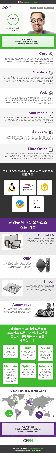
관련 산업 (40, 7)
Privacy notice (33, 450)
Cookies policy (39, 450)
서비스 (46, 7)
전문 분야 (33, 7)
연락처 (51, 7)
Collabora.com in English (30, 2)
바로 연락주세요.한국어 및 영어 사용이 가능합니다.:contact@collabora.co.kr (28, 41)
